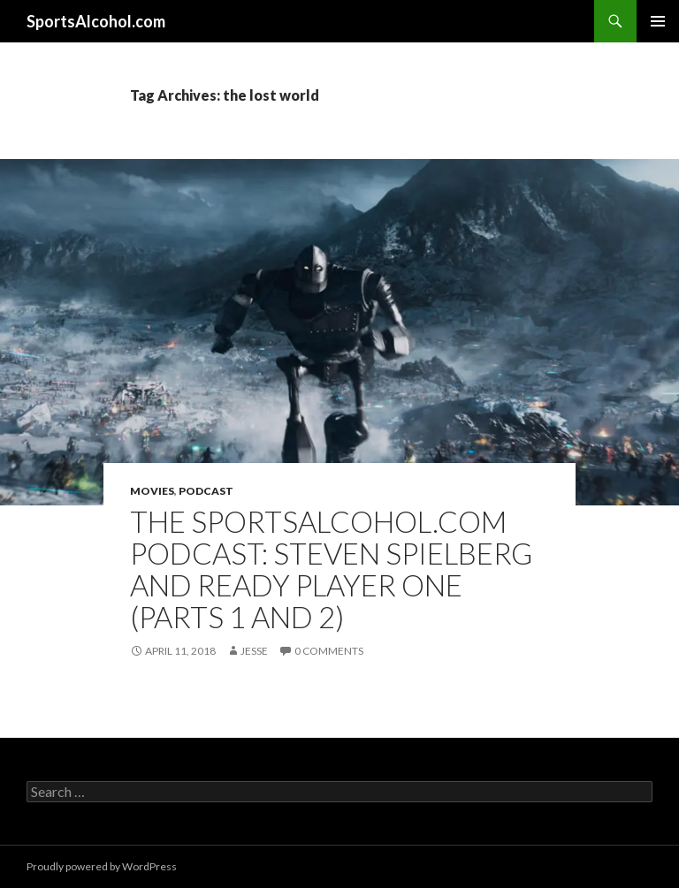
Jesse (254, 650)
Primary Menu (658, 21)
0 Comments (328, 650)
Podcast (206, 490)
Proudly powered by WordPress (102, 866)
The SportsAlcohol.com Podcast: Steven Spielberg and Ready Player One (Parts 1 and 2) (331, 569)
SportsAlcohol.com (96, 21)
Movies (152, 490)
